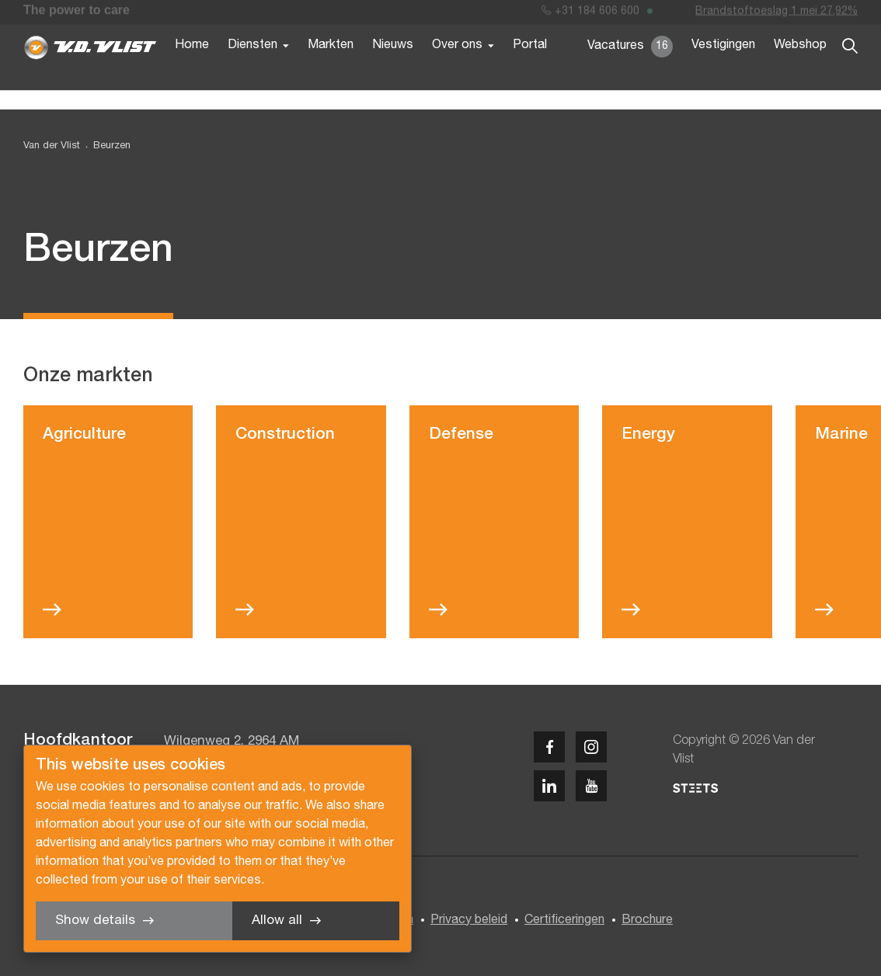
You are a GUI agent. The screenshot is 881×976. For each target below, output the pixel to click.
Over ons (457, 68)
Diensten (252, 68)
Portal (530, 68)
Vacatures (630, 70)
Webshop (800, 68)
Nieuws (392, 68)
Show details (95, 920)
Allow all (277, 920)
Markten (330, 68)
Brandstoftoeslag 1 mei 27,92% (776, 14)
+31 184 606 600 (590, 14)
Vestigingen (723, 68)
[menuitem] (105, 146)
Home (192, 68)
